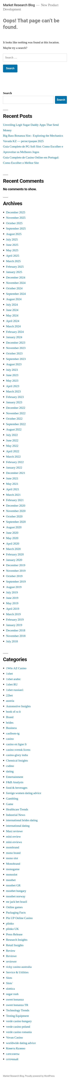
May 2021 (12, 484)
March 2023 (13, 391)
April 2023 (12, 386)
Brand (9, 717)
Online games (14, 907)
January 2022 (14, 468)
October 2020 (14, 516)
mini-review (13, 836)
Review (10, 951)
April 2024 (12, 321)
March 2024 (13, 326)
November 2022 (16, 413)
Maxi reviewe (14, 831)
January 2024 (14, 337)
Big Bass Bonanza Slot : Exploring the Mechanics (33, 136)
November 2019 (16, 571)
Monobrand (13, 864)
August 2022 (14, 429)
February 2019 (15, 619)
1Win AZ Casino (16, 668)
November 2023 (16, 348)
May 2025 (12, 250)
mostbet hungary (16, 891)
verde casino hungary (19, 1021)
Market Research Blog (19, 5)
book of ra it (13, 712)
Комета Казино (15, 1048)
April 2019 (12, 609)
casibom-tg (12, 733)
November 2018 (16, 636)
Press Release (14, 934)
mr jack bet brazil (16, 902)
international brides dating (22, 820)
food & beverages (16, 788)
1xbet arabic (13, 679)
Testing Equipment (17, 1016)
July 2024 (12, 305)
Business (11, 728)
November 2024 (16, 283)
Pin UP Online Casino (19, 918)
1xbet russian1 (14, 690)
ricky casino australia (19, 967)
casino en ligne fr (16, 744)
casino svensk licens (18, 750)
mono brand (13, 853)
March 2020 (13, 549)
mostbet (11, 880)
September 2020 (16, 522)
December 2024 (15, 277)
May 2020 (12, 538)
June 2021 (12, 478)
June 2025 (12, 245)
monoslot (11, 874)
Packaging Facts (16, 912)
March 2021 (13, 495)
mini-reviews (14, 842)
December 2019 (15, 565)
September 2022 (16, 424)
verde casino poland (18, 1027)
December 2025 (15, 212)
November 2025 (16, 218)
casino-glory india (17, 755)
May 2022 (12, 446)
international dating (18, 826)
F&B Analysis (14, 782)
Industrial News (15, 815)
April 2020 (12, 543)
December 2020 (15, 506)
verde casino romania (19, 1032)
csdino (10, 766)
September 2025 (16, 228)
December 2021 (15, 473)
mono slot (12, 858)
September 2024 (16, 294)
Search (7, 93)
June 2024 (12, 310)
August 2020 (14, 527)
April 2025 (12, 256)
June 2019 (12, 598)
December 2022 (15, 408)
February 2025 (15, 267)
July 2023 (12, 370)
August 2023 (14, 364)
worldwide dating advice (21, 1043)
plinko (10, 923)
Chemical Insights (17, 760)
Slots (9, 978)
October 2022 (14, 419)
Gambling (12, 798)
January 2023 (14, 402)
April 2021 (12, 489)
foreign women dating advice (23, 793)
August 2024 (14, 299)
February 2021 (15, 500)
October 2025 (14, 223)
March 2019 (13, 614)
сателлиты (12, 1054)
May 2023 (12, 381)
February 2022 (15, 462)
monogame (12, 869)
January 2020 (14, 560)
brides (9, 722)
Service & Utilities (17, 972)
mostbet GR (13, 885)
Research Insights (16, 940)
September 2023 (16, 359)
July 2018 (12, 641)
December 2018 (15, 630)
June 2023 (12, 375)
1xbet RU (12, 684)
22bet (9, 695)
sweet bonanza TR (17, 1005)
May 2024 (12, 315)
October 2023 (14, 353)
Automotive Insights (18, 706)
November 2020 (16, 511)
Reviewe (11, 956)
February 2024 (15, 332)
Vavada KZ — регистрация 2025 (23, 141)
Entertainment (14, 777)
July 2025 (12, 239)
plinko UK (12, 929)
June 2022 (12, 440)
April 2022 (12, 451)
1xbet (9, 674)
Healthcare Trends (17, 809)
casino (10, 739)
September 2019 (16, 581)
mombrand (12, 847)
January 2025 (14, 272)
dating (10, 771)
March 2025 (13, 261)
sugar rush (12, 994)
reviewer (11, 961)
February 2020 (15, 554)
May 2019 (12, 603)
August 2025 (14, 234)
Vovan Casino (14, 1037)
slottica (10, 989)
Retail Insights (14, 945)
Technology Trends (17, 1010)
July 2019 (12, 592)
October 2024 (14, 288)
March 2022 (13, 457)
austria (10, 701)
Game (9, 804)
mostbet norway (15, 896)
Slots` (9, 983)
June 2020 (12, 533)
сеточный (12, 1059)
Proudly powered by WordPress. (40, 1076)
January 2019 (14, 625)
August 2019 (14, 587)
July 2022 (12, 435)
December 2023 (15, 343)
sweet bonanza (15, 999)
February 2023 (15, 397)
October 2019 (14, 576)
